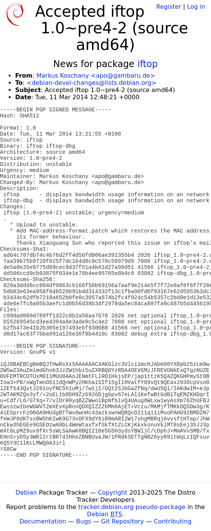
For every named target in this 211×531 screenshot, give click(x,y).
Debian (26, 492)
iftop (148, 64)
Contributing (173, 521)
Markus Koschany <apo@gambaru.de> (95, 75)
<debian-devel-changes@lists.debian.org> (91, 82)
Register (168, 6)
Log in (196, 6)
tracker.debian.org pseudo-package (132, 507)
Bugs (83, 521)
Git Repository (122, 521)
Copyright (112, 492)
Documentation (42, 521)
